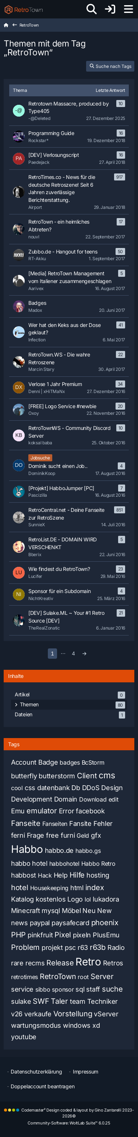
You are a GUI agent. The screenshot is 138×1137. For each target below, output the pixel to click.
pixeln (82, 935)
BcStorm (93, 762)
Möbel (71, 910)
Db (75, 788)
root (83, 977)
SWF (41, 1001)
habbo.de (59, 850)
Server (102, 976)
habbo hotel (29, 863)
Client (87, 775)
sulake (21, 1001)
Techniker (102, 1001)
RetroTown (58, 976)
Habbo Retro (98, 863)
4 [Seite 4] (73, 653)
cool (17, 788)
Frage (36, 835)
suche (112, 989)
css (30, 788)
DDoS (91, 788)
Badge (48, 762)
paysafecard (70, 923)
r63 (83, 947)
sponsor (63, 989)
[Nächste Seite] (84, 653)
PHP (18, 934)
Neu (88, 910)
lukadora (106, 899)
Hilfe (77, 875)
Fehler (103, 823)
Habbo (27, 849)
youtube (23, 1037)
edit (113, 799)
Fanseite (25, 823)
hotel (19, 887)
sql (79, 989)
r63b (98, 947)
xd (96, 1025)
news (19, 923)
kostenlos (51, 899)
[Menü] (128, 9)
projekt (52, 947)
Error (66, 811)
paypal (40, 923)
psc (70, 947)
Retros (113, 963)
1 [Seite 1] (52, 653)
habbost (23, 875)
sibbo (42, 989)
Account (23, 762)
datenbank (53, 788)
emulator (41, 810)
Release (60, 962)
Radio (116, 947)
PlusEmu (106, 935)
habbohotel (64, 863)
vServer (106, 1014)
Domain (65, 799)
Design (112, 788)
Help (61, 875)
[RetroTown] (23, 9)
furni (68, 835)
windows (77, 1025)
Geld (83, 835)
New (104, 910)
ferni (18, 835)
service (22, 989)
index (94, 887)
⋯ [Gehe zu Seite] (63, 653)
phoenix (104, 922)
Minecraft (25, 910)
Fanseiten (54, 823)
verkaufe (38, 1014)
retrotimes (24, 977)
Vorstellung (72, 1013)
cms (107, 775)
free (52, 835)
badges (69, 762)
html (77, 888)
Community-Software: (69, 1123)
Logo (75, 899)
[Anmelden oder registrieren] (110, 9)
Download (93, 799)
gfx (96, 835)
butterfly (24, 776)
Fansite (80, 823)
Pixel (62, 934)
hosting (97, 875)
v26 (16, 1014)
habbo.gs (88, 850)
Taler (59, 1001)
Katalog (22, 899)
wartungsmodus (36, 1025)
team (77, 1001)
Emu (18, 811)
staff (93, 989)
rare (17, 963)
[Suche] (91, 9)
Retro (88, 961)
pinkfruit (40, 935)
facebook (90, 811)
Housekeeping (49, 888)
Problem (25, 947)
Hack (45, 875)
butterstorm (57, 776)
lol (88, 899)
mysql (51, 910)
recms (35, 963)
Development (31, 799)
